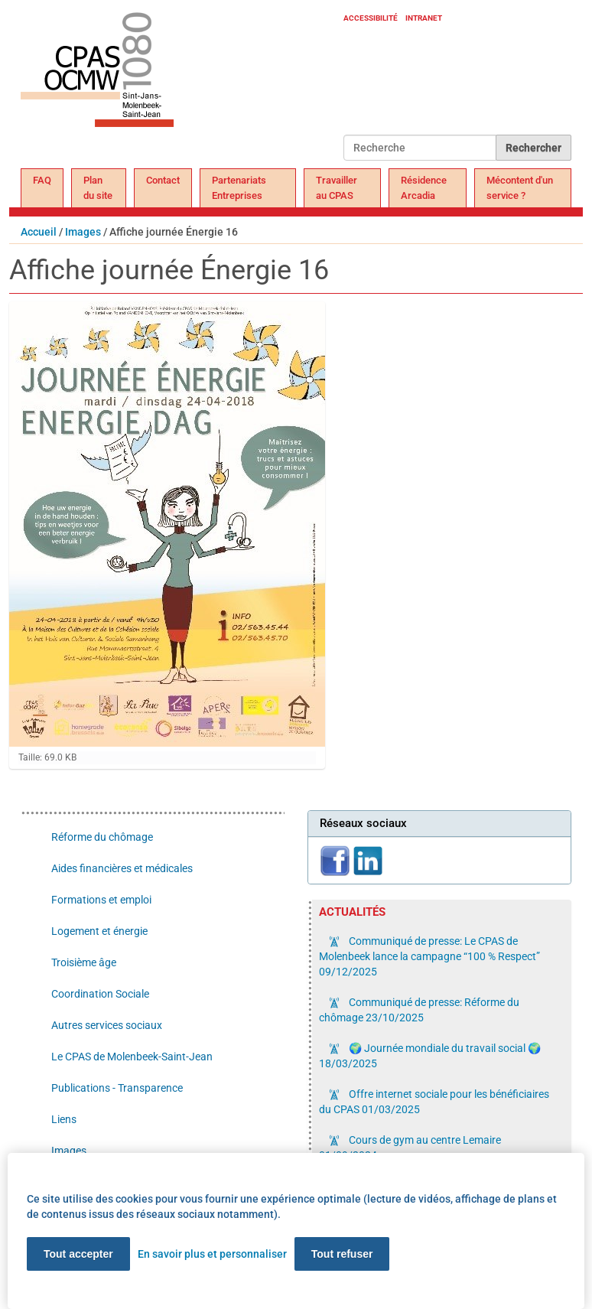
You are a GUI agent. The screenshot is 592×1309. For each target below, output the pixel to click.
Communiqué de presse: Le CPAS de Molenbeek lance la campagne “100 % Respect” (429, 956)
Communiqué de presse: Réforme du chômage (419, 1010)
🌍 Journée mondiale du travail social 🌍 (430, 1056)
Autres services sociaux (106, 1025)
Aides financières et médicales (122, 868)
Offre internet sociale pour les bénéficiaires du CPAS (434, 1101)
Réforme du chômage (102, 837)
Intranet (423, 18)
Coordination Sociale (100, 994)
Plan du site (97, 187)
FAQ (42, 180)
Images (83, 232)
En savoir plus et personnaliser (212, 1254)
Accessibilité (370, 18)
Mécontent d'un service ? (519, 187)
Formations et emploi (101, 900)
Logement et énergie (99, 931)
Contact (163, 180)
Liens (63, 1119)
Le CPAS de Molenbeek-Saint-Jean (132, 1056)
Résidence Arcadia (424, 187)
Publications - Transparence (117, 1088)
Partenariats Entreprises (239, 187)
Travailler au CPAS (336, 187)
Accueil (39, 232)
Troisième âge (83, 962)
